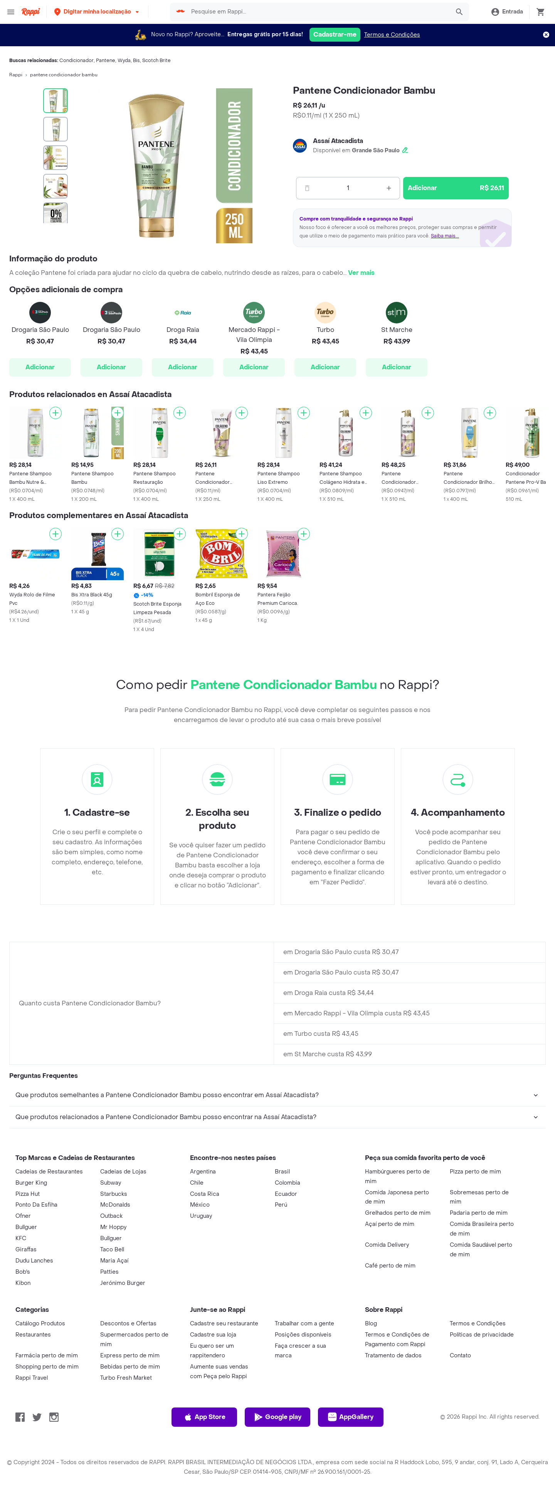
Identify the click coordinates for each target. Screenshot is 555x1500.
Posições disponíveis (303, 1334)
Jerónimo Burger (122, 1283)
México (200, 1205)
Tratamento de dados (393, 1355)
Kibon (22, 1283)
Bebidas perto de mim (130, 1366)
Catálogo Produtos (40, 1323)
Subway (110, 1183)
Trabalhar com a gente (304, 1323)
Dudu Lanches (34, 1260)
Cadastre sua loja (213, 1334)
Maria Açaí (114, 1260)
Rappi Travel (31, 1378)
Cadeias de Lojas (123, 1171)
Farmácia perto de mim (46, 1355)
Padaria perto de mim (479, 1213)
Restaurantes (33, 1334)
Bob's (22, 1272)
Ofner (23, 1216)
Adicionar (40, 367)
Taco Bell (112, 1249)
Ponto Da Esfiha (36, 1205)
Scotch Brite (156, 60)
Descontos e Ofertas (128, 1323)
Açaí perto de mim (389, 1224)
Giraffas (26, 1249)
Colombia (287, 1183)
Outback (111, 1216)
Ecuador (286, 1194)
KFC (20, 1238)
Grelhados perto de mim (398, 1213)
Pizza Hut (27, 1194)
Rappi (15, 75)
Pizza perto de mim (475, 1171)
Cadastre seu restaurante (224, 1323)
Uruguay (201, 1216)
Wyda (124, 60)
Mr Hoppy (113, 1227)
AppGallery (350, 1417)
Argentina (203, 1171)
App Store (204, 1417)
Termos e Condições (392, 35)
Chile (197, 1183)
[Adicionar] (55, 413)
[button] (97, 12)
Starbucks (113, 1194)
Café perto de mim (390, 1265)
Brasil (282, 1171)
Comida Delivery (387, 1245)
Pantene (105, 60)
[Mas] (389, 188)
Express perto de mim (130, 1355)
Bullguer (26, 1227)
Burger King (31, 1183)
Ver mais (361, 273)
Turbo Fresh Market (126, 1378)
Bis (136, 60)
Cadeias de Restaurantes (49, 1171)
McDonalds (115, 1205)
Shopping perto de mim (47, 1366)
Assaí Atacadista (338, 141)
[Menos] (307, 188)
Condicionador (76, 60)
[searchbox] (318, 12)
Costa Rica (204, 1194)
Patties (109, 1272)
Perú (281, 1205)
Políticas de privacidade (482, 1334)
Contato (460, 1355)
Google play (277, 1417)
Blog (371, 1323)
